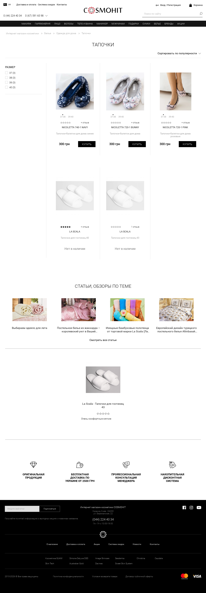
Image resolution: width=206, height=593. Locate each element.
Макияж (26, 23)
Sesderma (119, 558)
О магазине (52, 544)
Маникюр (102, 23)
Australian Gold (76, 563)
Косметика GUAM (53, 558)
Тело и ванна (85, 23)
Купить (87, 144)
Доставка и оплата (75, 544)
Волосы (68, 23)
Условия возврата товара (104, 576)
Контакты (154, 544)
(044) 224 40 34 (103, 519)
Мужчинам (118, 23)
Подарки (133, 23)
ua (9, 4)
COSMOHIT (103, 10)
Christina (141, 558)
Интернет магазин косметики (22, 33)
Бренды (168, 23)
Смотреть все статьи (103, 340)
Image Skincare (102, 558)
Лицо (57, 23)
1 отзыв (135, 227)
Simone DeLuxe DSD (78, 558)
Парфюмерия (42, 23)
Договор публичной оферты (139, 576)
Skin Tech (49, 563)
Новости (137, 544)
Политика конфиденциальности (68, 576)
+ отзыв (85, 122)
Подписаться (49, 509)
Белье (157, 23)
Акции (181, 23)
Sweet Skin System (124, 563)
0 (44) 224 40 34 (12, 15)
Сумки (146, 23)
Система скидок (116, 544)
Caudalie (159, 558)
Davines (99, 563)
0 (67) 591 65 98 (34, 15)
